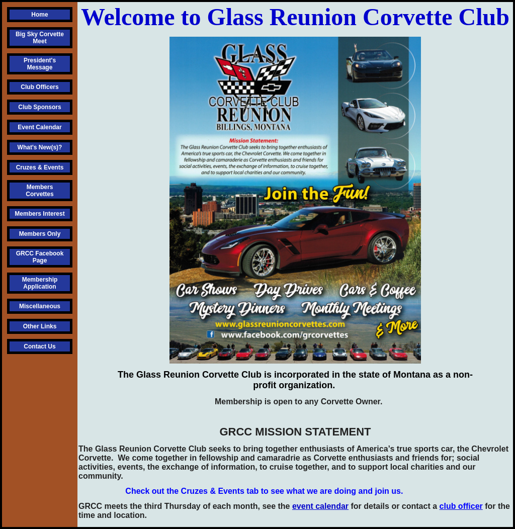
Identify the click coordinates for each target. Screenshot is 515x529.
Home (39, 14)
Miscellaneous (39, 306)
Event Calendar (39, 127)
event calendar (320, 506)
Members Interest (39, 213)
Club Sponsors (39, 107)
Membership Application (40, 283)
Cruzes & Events (40, 167)
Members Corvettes (39, 191)
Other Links (40, 326)
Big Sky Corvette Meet (40, 38)
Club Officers (39, 87)
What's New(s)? (40, 147)
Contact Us (39, 346)
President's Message (40, 64)
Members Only (40, 233)
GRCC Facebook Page (40, 257)
